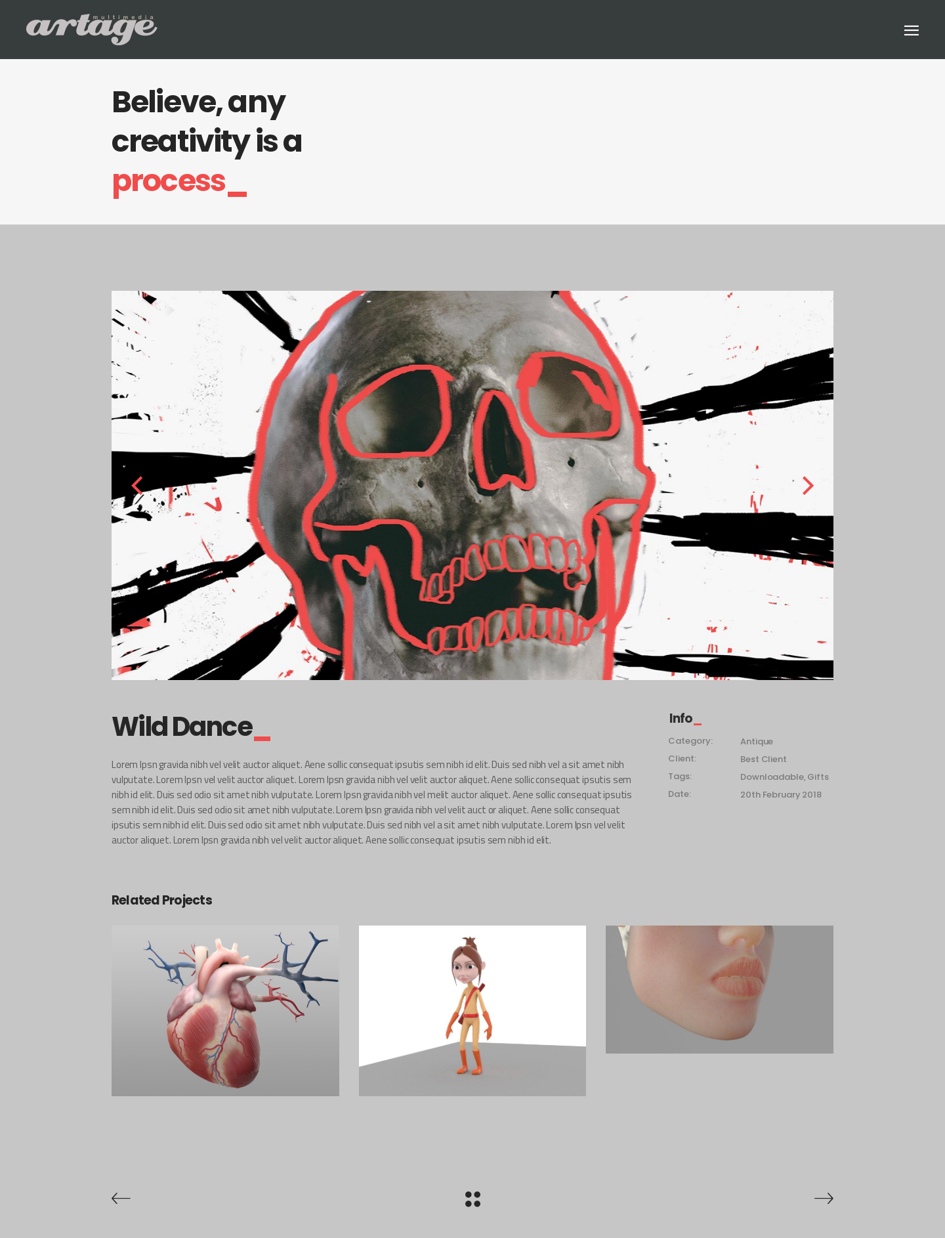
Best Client (763, 759)
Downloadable (771, 777)
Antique (756, 741)
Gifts (817, 777)
